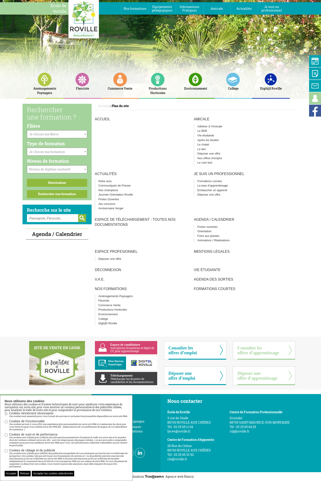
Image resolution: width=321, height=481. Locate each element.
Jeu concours (106, 204)
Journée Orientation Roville (115, 194)
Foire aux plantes (208, 236)
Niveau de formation (48, 161)
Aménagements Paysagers (115, 296)
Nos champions (108, 190)
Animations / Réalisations (213, 240)
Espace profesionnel (116, 251)
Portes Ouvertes (108, 199)
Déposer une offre (208, 153)
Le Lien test (204, 162)
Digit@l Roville (107, 323)
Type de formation (46, 143)
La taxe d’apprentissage (212, 185)
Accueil (102, 119)
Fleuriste (104, 300)
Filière (33, 126)
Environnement (108, 314)
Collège (103, 319)
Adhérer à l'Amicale (209, 126)
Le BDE (202, 130)
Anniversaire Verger (111, 208)
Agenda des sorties (213, 279)
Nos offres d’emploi (209, 158)
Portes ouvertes (207, 226)
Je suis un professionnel (219, 174)
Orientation (204, 231)
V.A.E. (100, 279)
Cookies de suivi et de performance (68, 440)
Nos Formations (111, 289)
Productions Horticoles (112, 309)
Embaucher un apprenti (212, 190)
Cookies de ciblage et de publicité (68, 458)
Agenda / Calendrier (214, 219)
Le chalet (203, 144)
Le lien (201, 149)
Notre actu (105, 181)
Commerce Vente (109, 305)
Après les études (208, 140)
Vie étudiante (205, 135)
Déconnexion (108, 270)
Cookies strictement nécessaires (68, 414)
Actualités (106, 174)
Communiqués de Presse (114, 185)
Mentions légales (212, 251)
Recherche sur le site (49, 210)
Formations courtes (209, 181)
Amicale (201, 119)
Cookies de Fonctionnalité (68, 425)
